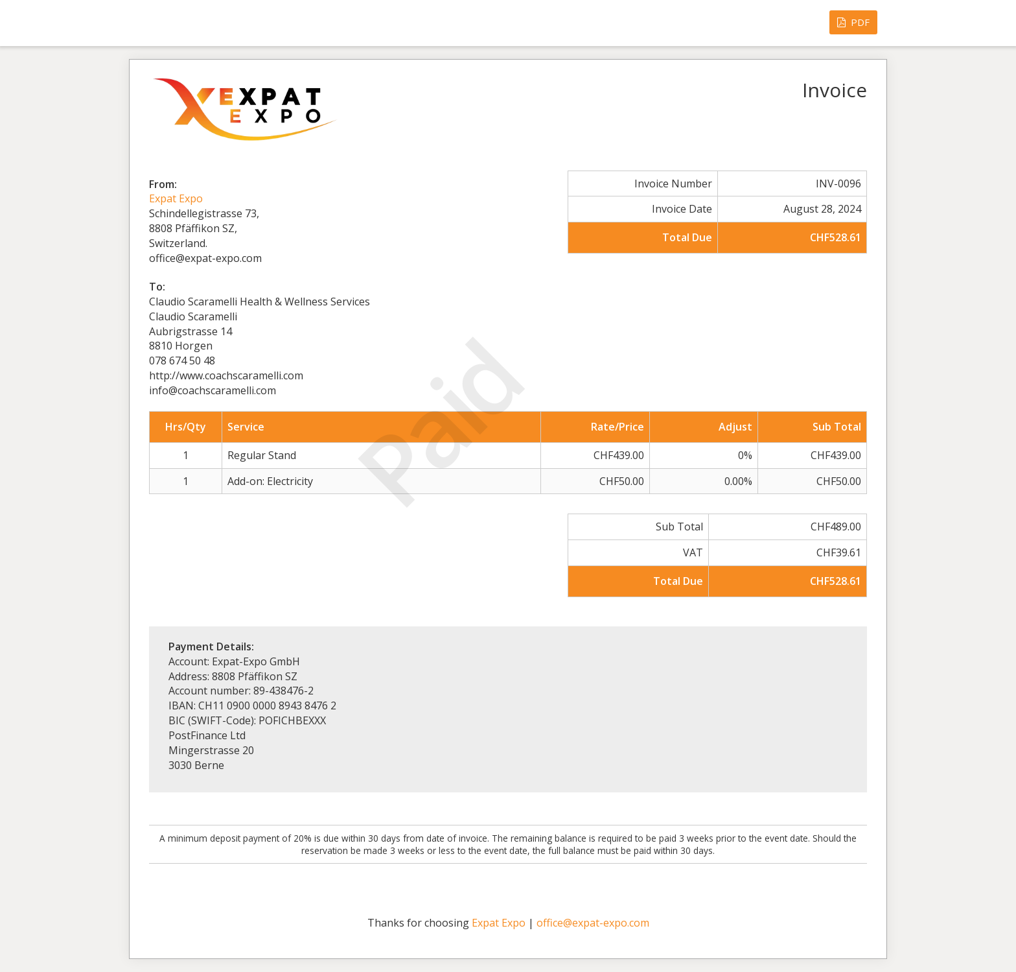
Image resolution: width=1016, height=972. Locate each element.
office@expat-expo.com (593, 923)
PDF (853, 22)
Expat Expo (176, 198)
